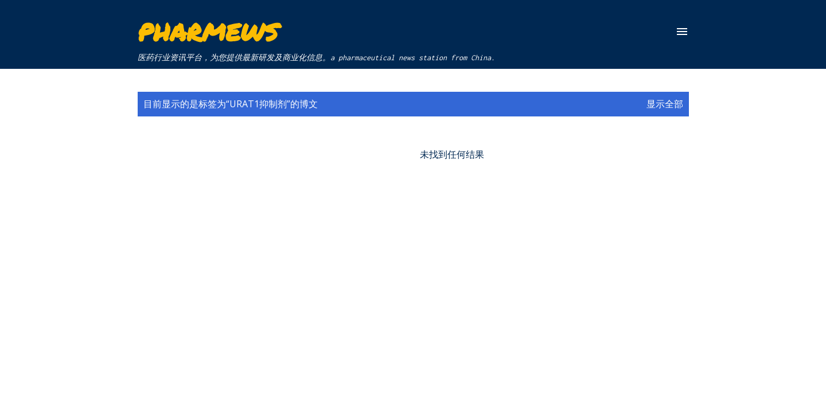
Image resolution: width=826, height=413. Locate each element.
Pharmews (208, 31)
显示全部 (664, 104)
